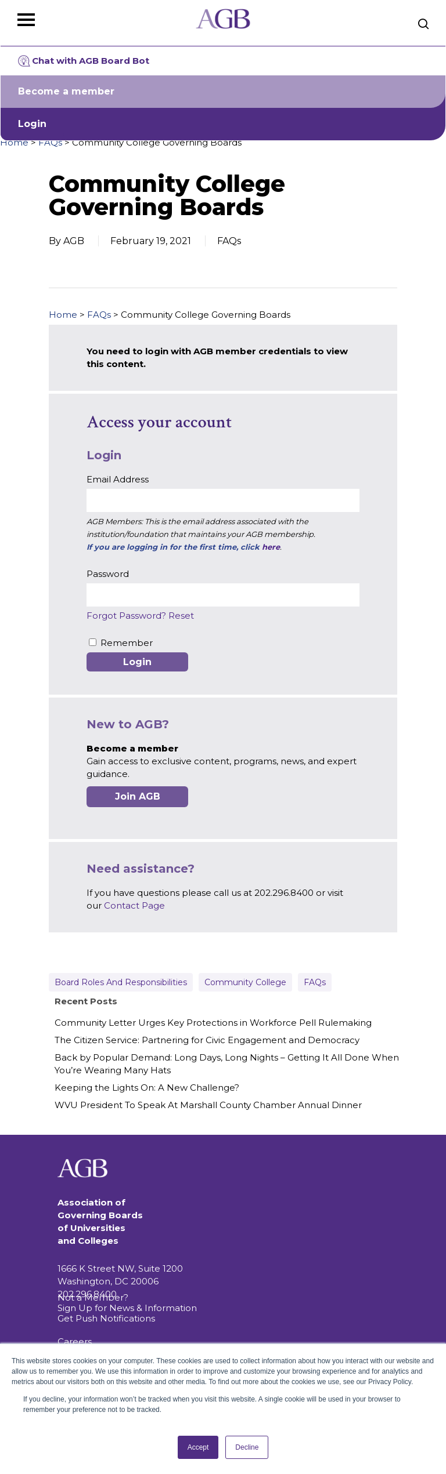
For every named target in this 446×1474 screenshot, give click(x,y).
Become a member (66, 91)
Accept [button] (198, 1447)
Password (108, 573)
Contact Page (134, 905)
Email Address (118, 479)
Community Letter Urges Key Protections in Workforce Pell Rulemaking (213, 1022)
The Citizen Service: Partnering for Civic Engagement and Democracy (207, 1039)
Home (14, 142)
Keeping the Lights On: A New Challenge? (147, 1087)
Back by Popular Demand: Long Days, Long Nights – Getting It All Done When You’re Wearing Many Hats (227, 1064)
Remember (126, 642)
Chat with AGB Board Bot (83, 61)
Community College (245, 982)
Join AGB (137, 796)
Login (32, 123)
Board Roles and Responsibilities (121, 982)
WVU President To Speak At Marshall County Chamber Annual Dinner (208, 1104)
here (271, 546)
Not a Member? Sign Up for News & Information (127, 1302)
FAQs (50, 142)
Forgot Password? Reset (140, 615)
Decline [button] (246, 1447)
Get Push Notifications (106, 1318)
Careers (74, 1341)
